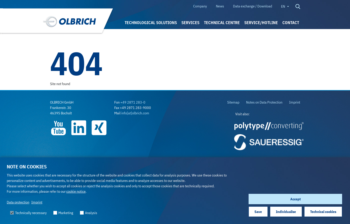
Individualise (286, 211)
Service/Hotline (261, 22)
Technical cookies (323, 211)
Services (190, 22)
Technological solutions (151, 22)
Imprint (36, 202)
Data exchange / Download (252, 6)
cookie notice (76, 191)
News (220, 6)
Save (258, 211)
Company (200, 6)
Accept (295, 199)
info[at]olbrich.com (135, 113)
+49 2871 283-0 (132, 102)
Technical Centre (222, 22)
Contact (290, 22)
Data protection (18, 202)
